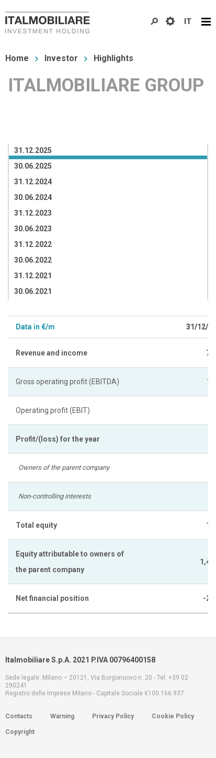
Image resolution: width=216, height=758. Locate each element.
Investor (61, 58)
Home (17, 58)
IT (187, 21)
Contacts (18, 716)
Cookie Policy (173, 716)
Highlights (113, 58)
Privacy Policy (113, 716)
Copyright (20, 732)
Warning (62, 716)
